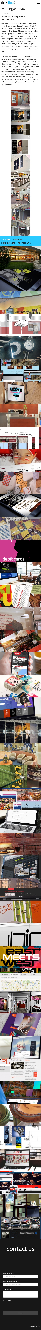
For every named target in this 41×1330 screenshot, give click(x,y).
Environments (8, 243)
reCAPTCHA (7, 1300)
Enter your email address (11, 1281)
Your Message (8, 1289)
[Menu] (38, 3)
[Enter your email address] (20, 1284)
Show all (5, 239)
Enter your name (9, 1273)
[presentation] (17, 1305)
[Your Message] (20, 1294)
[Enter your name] (20, 1276)
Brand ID (17, 239)
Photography (24, 243)
